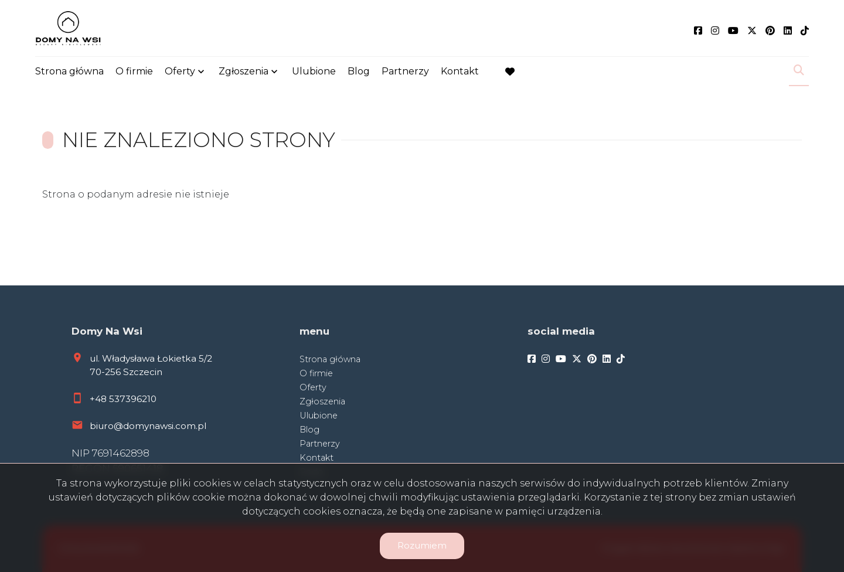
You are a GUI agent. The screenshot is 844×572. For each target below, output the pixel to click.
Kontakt (460, 71)
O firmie (134, 71)
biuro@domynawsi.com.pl (148, 425)
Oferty (180, 71)
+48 (99, 398)
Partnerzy (405, 71)
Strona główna (69, 71)
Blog (359, 71)
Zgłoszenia (243, 71)
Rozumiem (422, 545)
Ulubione (314, 71)
